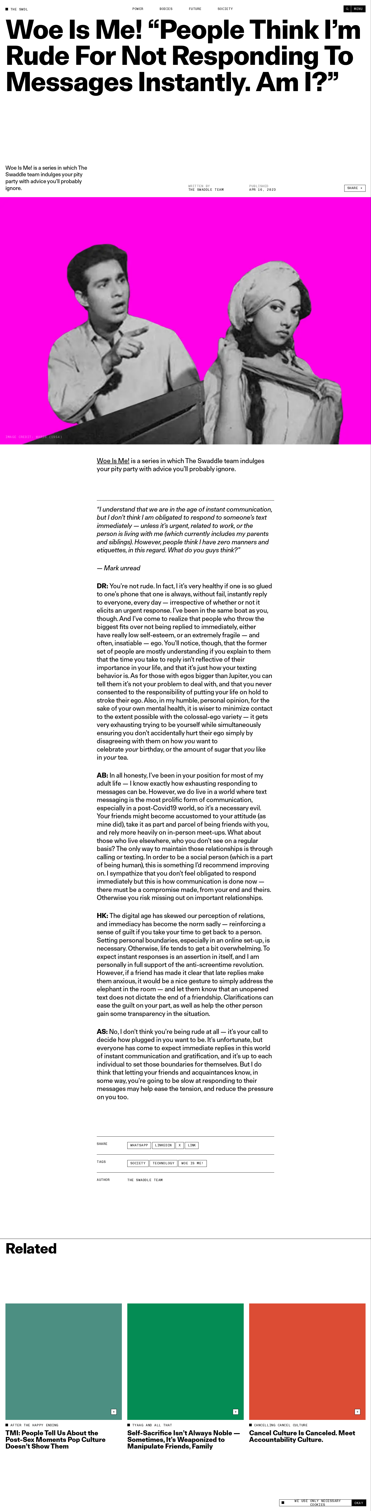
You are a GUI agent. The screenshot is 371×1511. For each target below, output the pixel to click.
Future (195, 9)
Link (192, 1145)
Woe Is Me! (113, 461)
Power (137, 9)
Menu (358, 9)
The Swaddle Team (206, 189)
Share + (355, 188)
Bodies (165, 9)
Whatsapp (139, 1145)
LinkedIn (163, 1145)
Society (225, 9)
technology (164, 1163)
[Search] (347, 8)
